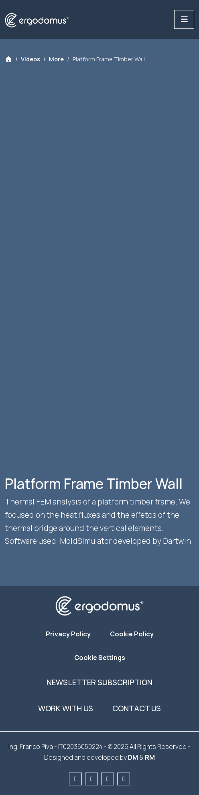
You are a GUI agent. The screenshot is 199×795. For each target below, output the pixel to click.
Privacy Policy (68, 634)
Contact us (136, 708)
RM (150, 757)
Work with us (65, 708)
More (56, 59)
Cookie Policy (132, 634)
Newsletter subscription (99, 682)
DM (133, 757)
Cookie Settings (99, 657)
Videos (30, 59)
